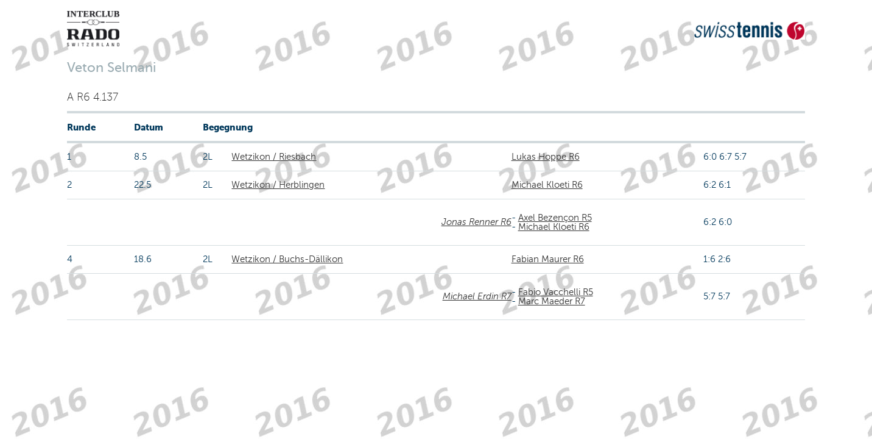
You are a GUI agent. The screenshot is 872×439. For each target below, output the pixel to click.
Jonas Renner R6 (476, 222)
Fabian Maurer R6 (548, 259)
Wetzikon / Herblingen (278, 185)
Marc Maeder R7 (551, 301)
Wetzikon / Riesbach (273, 157)
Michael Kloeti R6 (547, 185)
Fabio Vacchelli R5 (555, 292)
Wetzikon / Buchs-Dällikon (287, 259)
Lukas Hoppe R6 (546, 157)
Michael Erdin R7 (477, 296)
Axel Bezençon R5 (555, 218)
